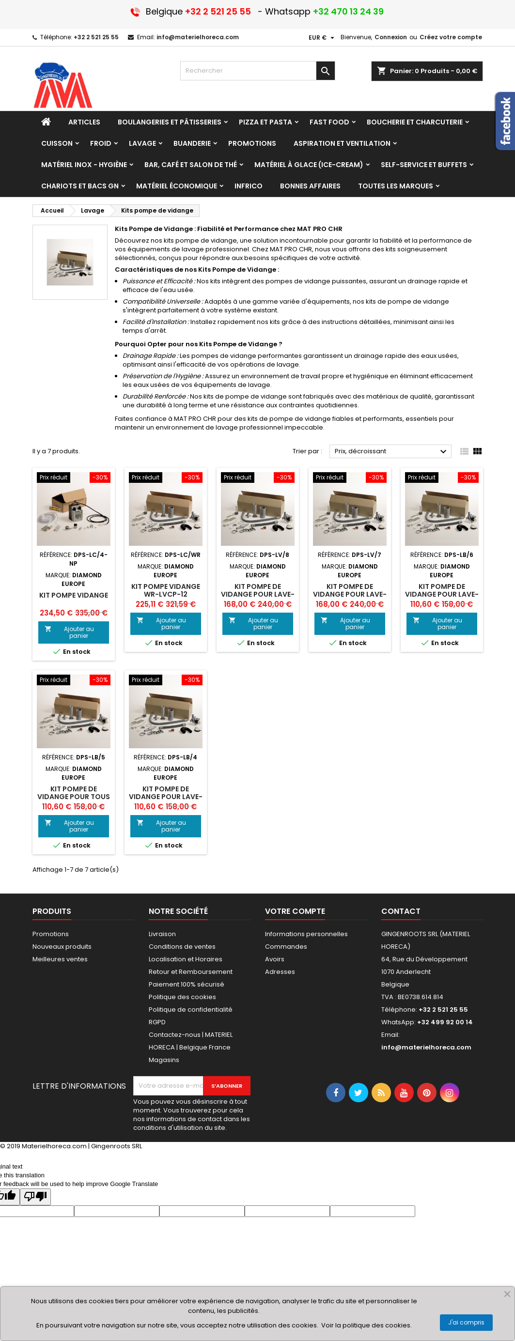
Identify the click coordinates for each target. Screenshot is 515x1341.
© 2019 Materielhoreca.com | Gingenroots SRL (71, 1146)
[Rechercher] (257, 70)
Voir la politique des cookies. (366, 1325)
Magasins (164, 1059)
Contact (401, 911)
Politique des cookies (182, 997)
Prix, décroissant (392, 452)
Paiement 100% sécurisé (186, 984)
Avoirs (274, 959)
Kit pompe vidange (73, 595)
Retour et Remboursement (191, 971)
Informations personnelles (306, 934)
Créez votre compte (451, 37)
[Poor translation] (35, 1196)
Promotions (50, 934)
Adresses (280, 971)
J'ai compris (466, 1322)
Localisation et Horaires (185, 959)
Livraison (162, 934)
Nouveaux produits (62, 946)
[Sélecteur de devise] (323, 38)
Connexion (391, 37)
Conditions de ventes (182, 946)
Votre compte (295, 911)
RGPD (157, 1022)
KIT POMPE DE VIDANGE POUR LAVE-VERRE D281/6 (442, 594)
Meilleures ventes (60, 959)
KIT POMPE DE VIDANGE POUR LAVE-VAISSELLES (258, 594)
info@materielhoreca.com (197, 37)
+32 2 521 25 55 (96, 37)
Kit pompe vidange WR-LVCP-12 (165, 590)
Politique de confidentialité (191, 1009)
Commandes (286, 946)
